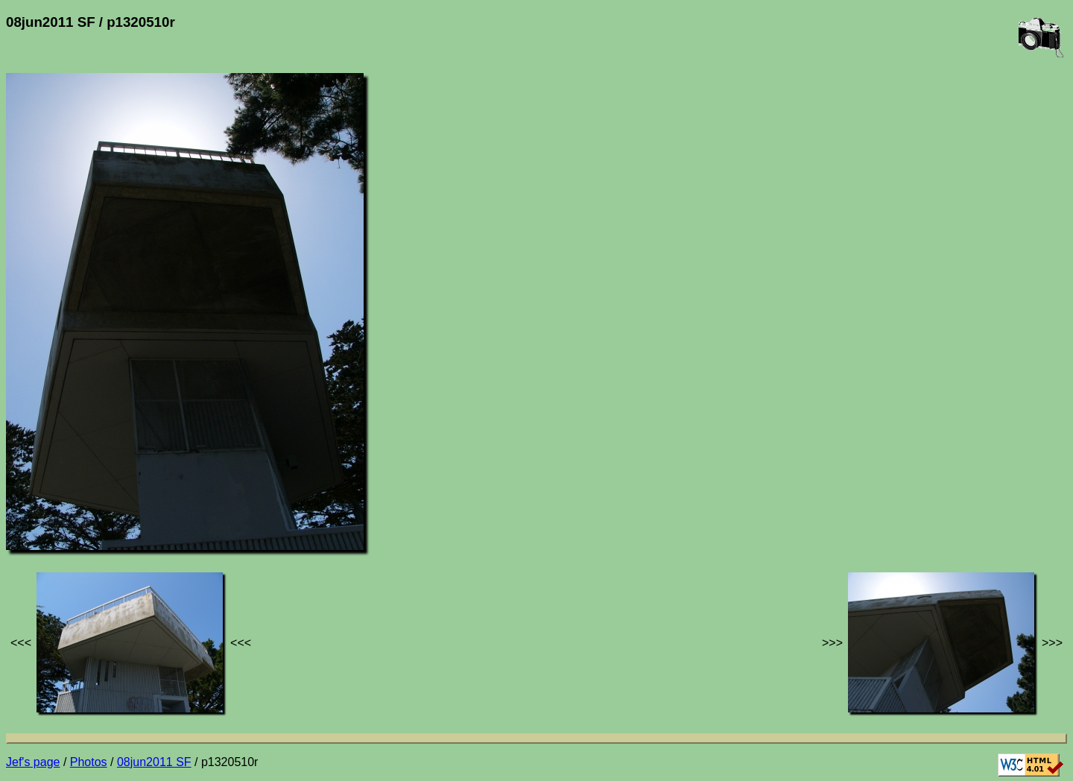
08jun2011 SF (154, 762)
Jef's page (33, 762)
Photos (88, 762)
